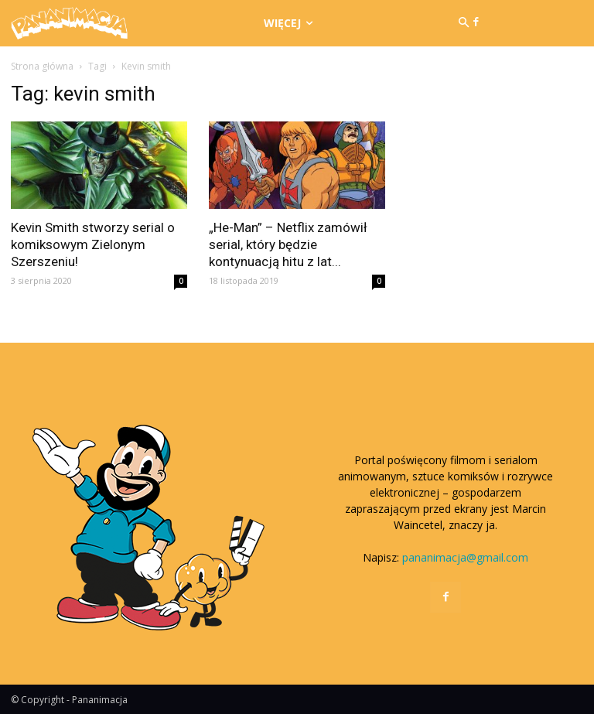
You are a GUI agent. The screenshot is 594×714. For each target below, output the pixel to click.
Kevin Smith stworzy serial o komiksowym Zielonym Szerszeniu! (93, 244)
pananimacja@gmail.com (465, 557)
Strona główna (42, 66)
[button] (463, 23)
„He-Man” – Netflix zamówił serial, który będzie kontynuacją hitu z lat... (288, 244)
